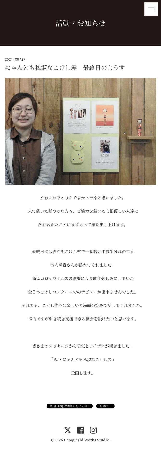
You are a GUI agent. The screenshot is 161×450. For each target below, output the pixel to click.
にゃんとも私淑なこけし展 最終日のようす (65, 67)
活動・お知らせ (81, 23)
